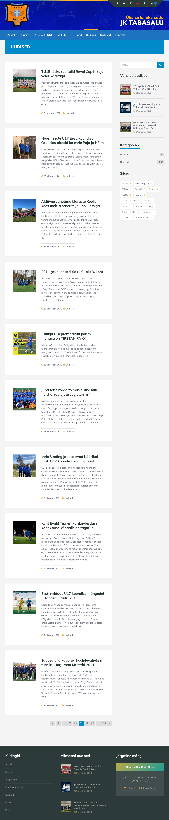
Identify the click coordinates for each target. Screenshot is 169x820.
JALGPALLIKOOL (43, 35)
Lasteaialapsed (143, 183)
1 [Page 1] (58, 723)
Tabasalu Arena (148, 788)
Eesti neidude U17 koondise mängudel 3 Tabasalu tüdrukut (72, 595)
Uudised (91, 35)
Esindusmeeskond (14, 787)
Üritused (105, 35)
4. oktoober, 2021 (52, 705)
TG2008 (126, 217)
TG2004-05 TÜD (143, 217)
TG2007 (126, 194)
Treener (140, 194)
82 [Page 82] (87, 723)
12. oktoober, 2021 (53, 365)
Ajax (125, 212)
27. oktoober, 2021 (53, 246)
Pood (79, 35)
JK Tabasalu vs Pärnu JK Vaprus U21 (140, 779)
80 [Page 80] (75, 723)
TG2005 (126, 183)
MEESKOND (64, 35)
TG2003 (140, 189)
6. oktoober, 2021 (52, 568)
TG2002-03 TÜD (130, 200)
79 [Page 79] (70, 723)
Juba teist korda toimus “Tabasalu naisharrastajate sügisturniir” (69, 392)
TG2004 (126, 189)
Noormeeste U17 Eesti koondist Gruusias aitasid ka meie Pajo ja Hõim (72, 140)
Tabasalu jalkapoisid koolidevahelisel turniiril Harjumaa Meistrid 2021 (71, 662)
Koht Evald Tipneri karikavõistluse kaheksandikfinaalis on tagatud (69, 525)
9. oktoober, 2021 (52, 498)
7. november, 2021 (53, 113)
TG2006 (147, 200)
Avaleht (12, 35)
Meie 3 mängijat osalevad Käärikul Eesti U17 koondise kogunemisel (69, 458)
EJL (152, 206)
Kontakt (120, 35)
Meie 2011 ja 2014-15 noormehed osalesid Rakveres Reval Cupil (144, 125)
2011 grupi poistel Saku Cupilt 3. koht (72, 272)
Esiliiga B (131, 788)
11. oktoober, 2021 (53, 431)
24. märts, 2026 (143, 111)
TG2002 (126, 206)
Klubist (25, 35)
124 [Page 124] (104, 723)
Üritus (136, 212)
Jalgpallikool (11, 779)
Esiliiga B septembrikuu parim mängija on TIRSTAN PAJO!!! (66, 336)
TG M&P (140, 206)
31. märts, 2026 (143, 93)
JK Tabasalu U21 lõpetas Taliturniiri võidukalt (146, 106)
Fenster (153, 189)
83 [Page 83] (92, 723)
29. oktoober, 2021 (53, 176)
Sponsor (149, 212)
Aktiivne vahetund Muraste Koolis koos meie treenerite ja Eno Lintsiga (70, 203)
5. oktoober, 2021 (52, 635)
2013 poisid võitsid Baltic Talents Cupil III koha (147, 87)
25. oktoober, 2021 (53, 309)
